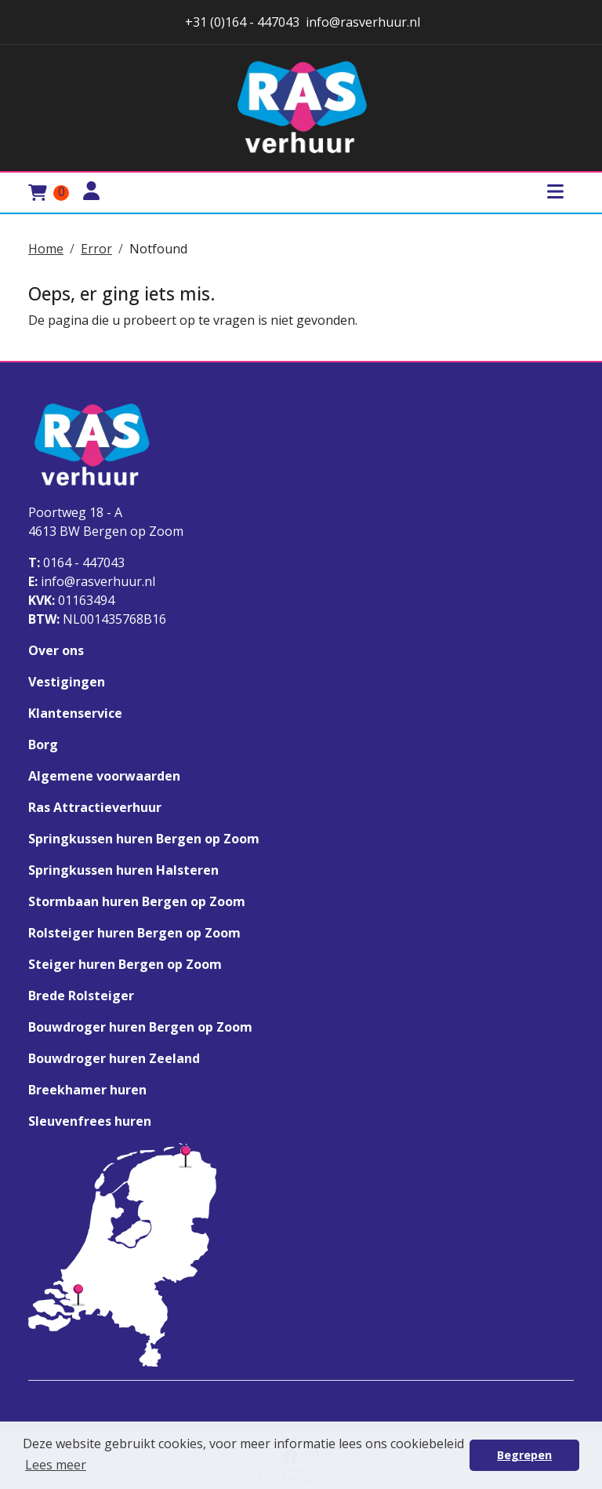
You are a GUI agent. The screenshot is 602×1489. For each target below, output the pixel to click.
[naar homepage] (301, 108)
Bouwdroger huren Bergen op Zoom (140, 1027)
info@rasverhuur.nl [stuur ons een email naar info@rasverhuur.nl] (363, 22)
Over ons (56, 650)
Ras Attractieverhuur (94, 807)
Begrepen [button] (524, 1454)
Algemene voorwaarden (104, 776)
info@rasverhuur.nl (91, 581)
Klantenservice (75, 713)
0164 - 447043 (76, 562)
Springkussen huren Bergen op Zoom (143, 838)
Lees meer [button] (55, 1464)
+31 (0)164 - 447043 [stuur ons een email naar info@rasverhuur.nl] (240, 22)
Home (45, 248)
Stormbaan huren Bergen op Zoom (136, 901)
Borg (43, 744)
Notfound (158, 248)
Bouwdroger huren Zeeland (114, 1058)
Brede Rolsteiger (81, 995)
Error (96, 248)
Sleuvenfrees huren (89, 1121)
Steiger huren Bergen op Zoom (125, 964)
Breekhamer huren (87, 1089)
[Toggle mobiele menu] (555, 192)
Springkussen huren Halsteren (123, 870)
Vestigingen (66, 681)
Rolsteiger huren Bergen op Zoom (134, 932)
